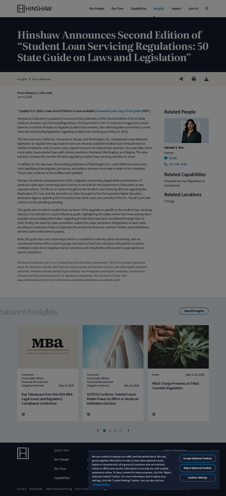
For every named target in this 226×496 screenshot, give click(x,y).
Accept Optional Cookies (197, 458)
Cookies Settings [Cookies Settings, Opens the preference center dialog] (197, 478)
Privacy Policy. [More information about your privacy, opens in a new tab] (101, 484)
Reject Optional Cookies (197, 468)
